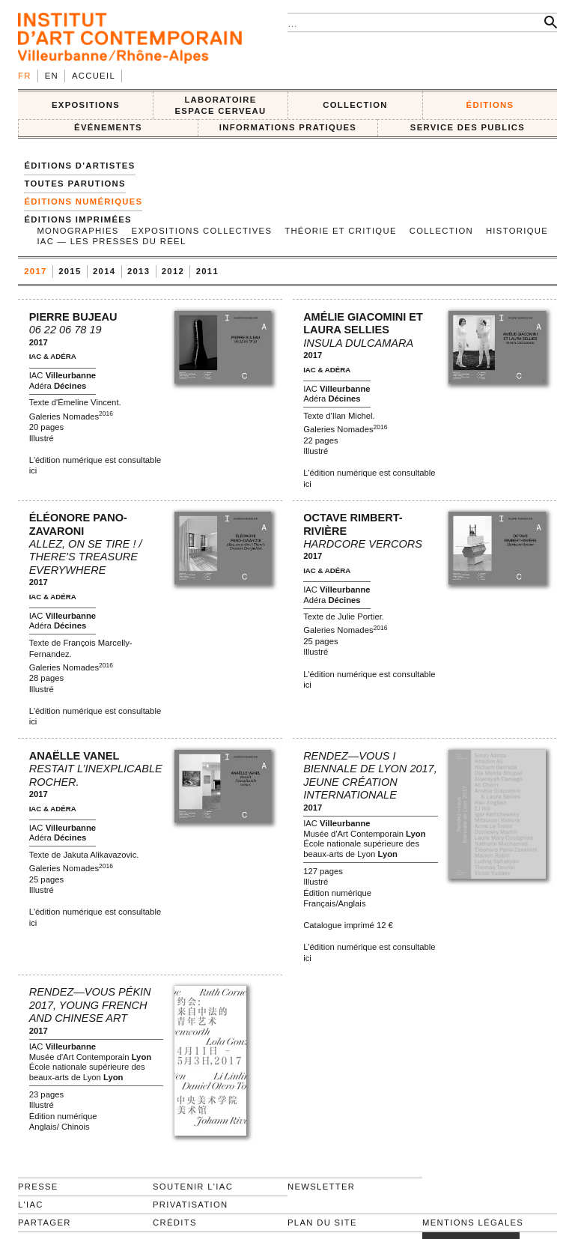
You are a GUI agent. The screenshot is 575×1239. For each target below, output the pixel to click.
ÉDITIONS (490, 104)
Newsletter (321, 1186)
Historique (517, 230)
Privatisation (190, 1204)
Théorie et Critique (341, 230)
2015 (69, 271)
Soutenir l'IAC (193, 1186)
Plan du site (322, 1222)
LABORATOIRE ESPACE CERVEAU (220, 105)
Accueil (93, 75)
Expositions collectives (202, 230)
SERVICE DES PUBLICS (467, 127)
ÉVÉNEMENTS (108, 127)
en (51, 75)
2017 (35, 271)
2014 (104, 271)
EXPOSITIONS (86, 104)
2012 (173, 271)
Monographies (77, 230)
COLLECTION (355, 104)
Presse (38, 1186)
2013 (138, 271)
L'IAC (30, 1204)
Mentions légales (472, 1222)
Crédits (175, 1222)
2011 (207, 271)
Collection (441, 230)
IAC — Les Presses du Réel (111, 241)
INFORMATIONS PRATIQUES (287, 127)
